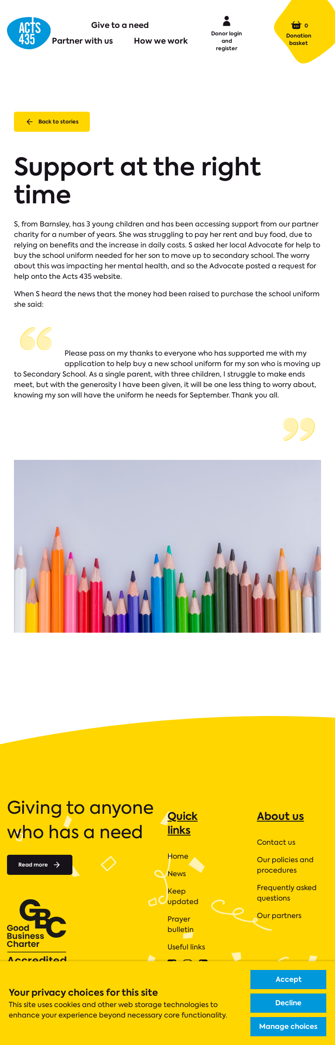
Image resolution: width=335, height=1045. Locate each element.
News (177, 873)
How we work (161, 40)
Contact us (276, 842)
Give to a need (120, 25)
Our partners (279, 915)
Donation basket (298, 33)
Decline (288, 1003)
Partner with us (82, 40)
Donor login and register (226, 32)
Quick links (183, 823)
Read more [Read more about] (39, 864)
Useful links (186, 947)
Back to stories (52, 121)
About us (280, 816)
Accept (288, 979)
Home (178, 856)
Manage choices (288, 1026)
